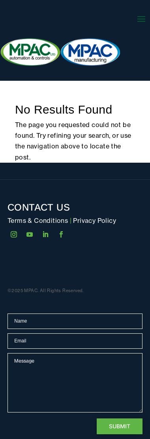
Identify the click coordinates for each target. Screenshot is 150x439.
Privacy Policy (94, 220)
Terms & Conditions (38, 220)
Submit (119, 426)
